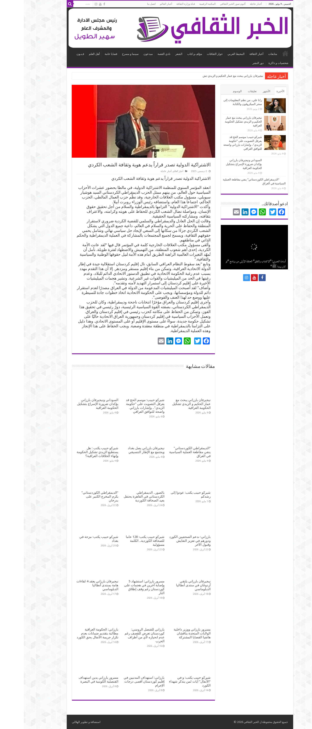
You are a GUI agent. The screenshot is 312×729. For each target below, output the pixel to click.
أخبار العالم (142, 3)
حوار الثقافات (191, 54)
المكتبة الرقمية (184, 3)
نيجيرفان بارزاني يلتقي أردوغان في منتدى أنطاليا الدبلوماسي (169, 585)
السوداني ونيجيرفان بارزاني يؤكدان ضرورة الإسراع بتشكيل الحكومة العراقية (73, 404)
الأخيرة (257, 91)
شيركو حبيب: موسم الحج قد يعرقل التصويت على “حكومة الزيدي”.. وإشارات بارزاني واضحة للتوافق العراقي (121, 406)
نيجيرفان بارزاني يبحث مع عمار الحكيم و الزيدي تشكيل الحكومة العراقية (167, 404)
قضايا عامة (87, 54)
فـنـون (56, 54)
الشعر (155, 54)
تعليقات (228, 91)
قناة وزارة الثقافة (162, 3)
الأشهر (243, 91)
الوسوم (213, 91)
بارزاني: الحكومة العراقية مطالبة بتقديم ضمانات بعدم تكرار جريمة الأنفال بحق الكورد (73, 633)
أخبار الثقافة (233, 54)
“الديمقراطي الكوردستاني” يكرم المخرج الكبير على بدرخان (76, 496)
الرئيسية (261, 53)
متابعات (248, 54)
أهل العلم (70, 54)
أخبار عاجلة (232, 3)
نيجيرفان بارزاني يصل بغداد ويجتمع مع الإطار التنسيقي (122, 450)
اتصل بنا (127, 3)
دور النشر (234, 63)
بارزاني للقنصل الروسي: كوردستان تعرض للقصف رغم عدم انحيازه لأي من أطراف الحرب (121, 635)
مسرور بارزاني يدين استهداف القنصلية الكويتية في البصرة (74, 679)
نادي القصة (140, 54)
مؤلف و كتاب (170, 54)
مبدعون (124, 54)
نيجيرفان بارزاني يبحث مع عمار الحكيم (216, 75)
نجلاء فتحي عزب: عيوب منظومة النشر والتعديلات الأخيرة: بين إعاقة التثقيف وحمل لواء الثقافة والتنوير (232, 261)
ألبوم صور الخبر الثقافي (209, 3)
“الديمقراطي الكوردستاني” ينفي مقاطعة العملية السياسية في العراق (166, 452)
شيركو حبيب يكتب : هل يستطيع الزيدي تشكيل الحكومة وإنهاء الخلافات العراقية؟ (73, 452)
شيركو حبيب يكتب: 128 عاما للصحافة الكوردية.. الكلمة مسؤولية (121, 541)
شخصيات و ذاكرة (255, 63)
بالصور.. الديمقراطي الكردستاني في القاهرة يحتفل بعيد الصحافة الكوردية (120, 496)
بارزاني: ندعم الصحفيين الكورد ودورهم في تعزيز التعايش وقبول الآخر (166, 541)
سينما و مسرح (106, 54)
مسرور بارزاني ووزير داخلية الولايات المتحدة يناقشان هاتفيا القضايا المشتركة (168, 633)
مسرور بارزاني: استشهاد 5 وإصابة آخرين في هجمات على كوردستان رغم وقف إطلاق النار (120, 587)
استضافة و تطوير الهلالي (62, 722)
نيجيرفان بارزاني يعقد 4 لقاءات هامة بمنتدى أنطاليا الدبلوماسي (73, 585)
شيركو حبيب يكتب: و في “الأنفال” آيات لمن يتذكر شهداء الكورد (166, 681)
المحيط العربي (212, 54)
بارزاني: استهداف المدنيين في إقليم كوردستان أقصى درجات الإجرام (120, 681)
